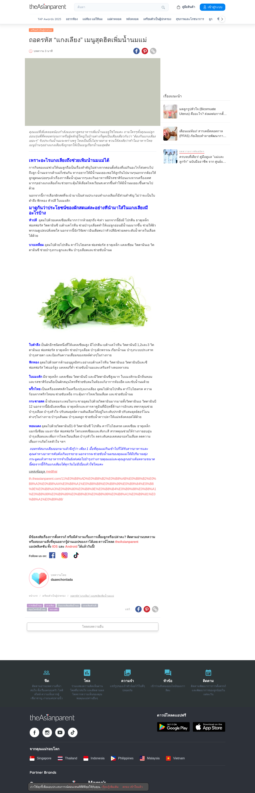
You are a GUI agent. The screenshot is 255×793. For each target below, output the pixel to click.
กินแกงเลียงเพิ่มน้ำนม (68, 605)
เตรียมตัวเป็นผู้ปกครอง (157, 19)
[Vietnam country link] (175, 757)
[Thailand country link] (67, 757)
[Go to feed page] (48, 9)
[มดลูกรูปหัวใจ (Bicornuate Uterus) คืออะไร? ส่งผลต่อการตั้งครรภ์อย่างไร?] (195, 111)
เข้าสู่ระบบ (212, 7)
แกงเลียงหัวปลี (89, 605)
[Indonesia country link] (93, 757)
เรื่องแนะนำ (172, 95)
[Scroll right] (222, 19)
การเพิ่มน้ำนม (35, 605)
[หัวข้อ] (168, 683)
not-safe (54, 609)
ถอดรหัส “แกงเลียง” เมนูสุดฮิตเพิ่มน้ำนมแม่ (92, 595)
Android (71, 546)
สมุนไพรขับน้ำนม (36, 609)
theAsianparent (126, 541)
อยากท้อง (72, 19)
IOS (55, 546)
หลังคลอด (132, 19)
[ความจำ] (127, 683)
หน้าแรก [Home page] (33, 595)
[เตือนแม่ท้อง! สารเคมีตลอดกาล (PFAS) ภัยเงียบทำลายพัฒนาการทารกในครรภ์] (195, 133)
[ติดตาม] (208, 683)
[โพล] (87, 683)
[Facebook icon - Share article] (136, 50)
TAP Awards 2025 (49, 19)
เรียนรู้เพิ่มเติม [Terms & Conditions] (110, 786)
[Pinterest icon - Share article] (145, 50)
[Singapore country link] (40, 757)
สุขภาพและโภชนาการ (190, 19)
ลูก (210, 19)
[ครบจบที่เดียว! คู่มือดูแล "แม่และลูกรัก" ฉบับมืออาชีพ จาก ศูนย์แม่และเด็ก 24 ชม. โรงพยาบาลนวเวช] (195, 155)
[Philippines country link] (122, 757)
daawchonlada (62, 579)
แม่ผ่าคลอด (114, 19)
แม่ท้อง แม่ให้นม (92, 19)
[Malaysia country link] (150, 757)
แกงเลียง (50, 605)
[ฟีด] (47, 683)
